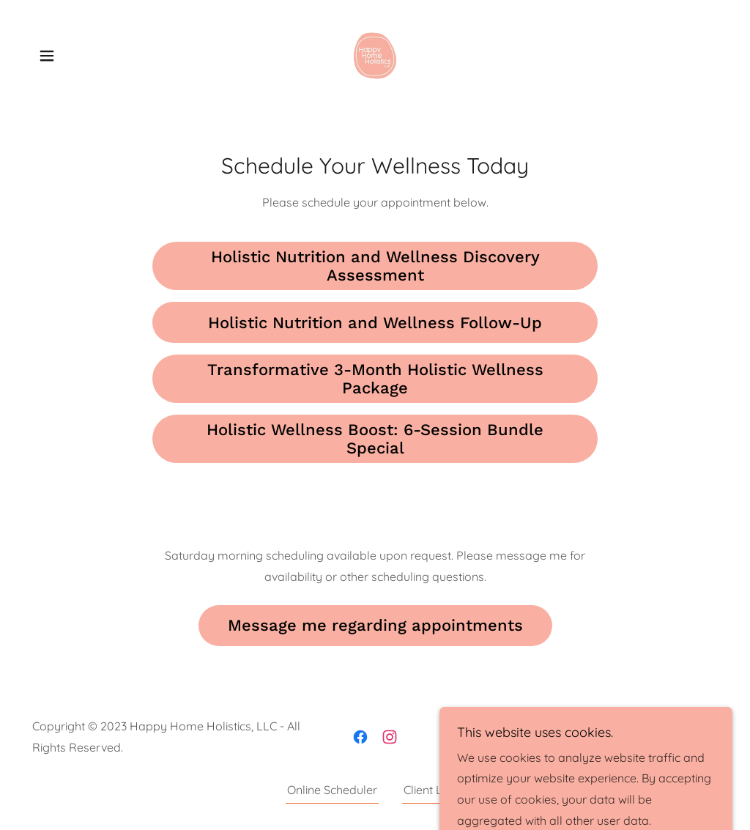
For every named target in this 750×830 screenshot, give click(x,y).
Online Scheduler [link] (332, 789)
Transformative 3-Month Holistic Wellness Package (375, 378)
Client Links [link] (434, 789)
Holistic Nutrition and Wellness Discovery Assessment (375, 266)
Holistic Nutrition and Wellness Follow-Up (375, 323)
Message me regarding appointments (375, 625)
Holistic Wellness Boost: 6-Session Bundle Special (375, 438)
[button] (47, 55)
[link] (375, 54)
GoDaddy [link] (691, 736)
